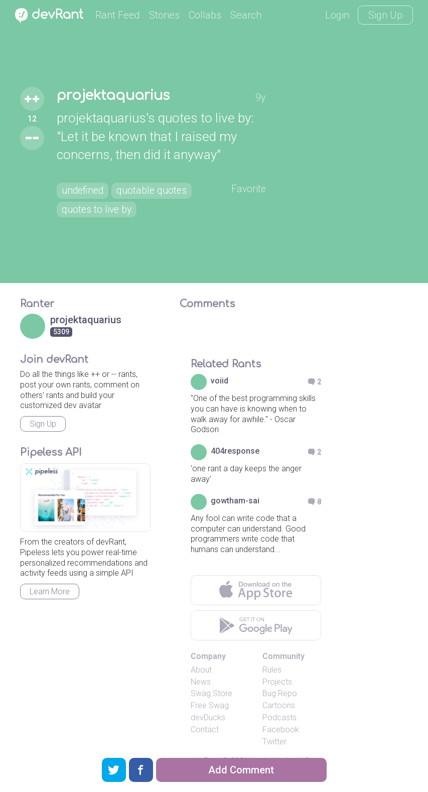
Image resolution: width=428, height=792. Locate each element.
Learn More (50, 591)
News (201, 682)
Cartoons (278, 705)
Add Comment (241, 770)
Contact (205, 729)
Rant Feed (117, 15)
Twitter (274, 741)
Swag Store (211, 693)
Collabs (205, 15)
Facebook (280, 729)
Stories (164, 15)
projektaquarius (115, 95)
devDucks (208, 717)
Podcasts (279, 717)
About (201, 670)
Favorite (248, 189)
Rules (271, 670)
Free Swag (210, 705)
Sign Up (385, 15)
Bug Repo (279, 693)
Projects (277, 682)
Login (337, 15)
